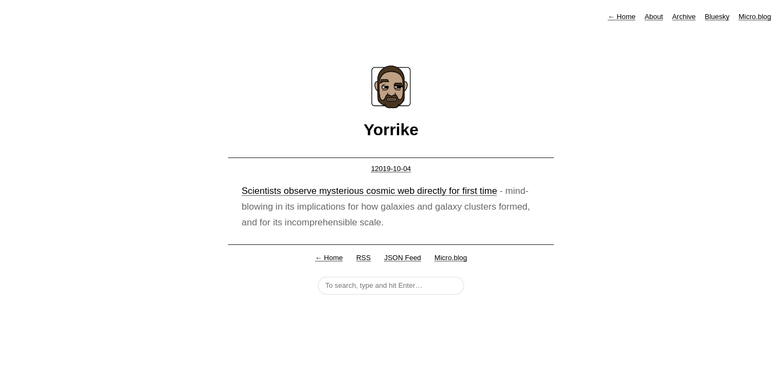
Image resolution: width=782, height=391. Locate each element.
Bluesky (717, 16)
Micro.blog (755, 16)
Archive (684, 16)
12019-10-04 (391, 169)
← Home (329, 258)
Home (621, 16)
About (654, 16)
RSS (363, 258)
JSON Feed (402, 258)
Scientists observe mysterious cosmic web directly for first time (369, 191)
